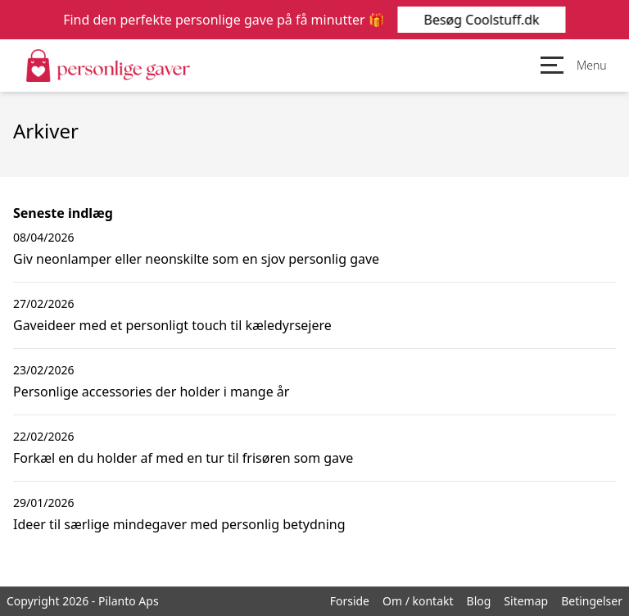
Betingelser (591, 601)
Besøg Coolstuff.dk (481, 20)
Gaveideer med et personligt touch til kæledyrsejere (172, 325)
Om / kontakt (418, 601)
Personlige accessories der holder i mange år (151, 392)
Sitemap (526, 601)
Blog (479, 601)
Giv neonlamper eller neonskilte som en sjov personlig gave (196, 259)
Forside (349, 601)
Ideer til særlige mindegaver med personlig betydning (179, 524)
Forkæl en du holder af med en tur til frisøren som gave (183, 458)
